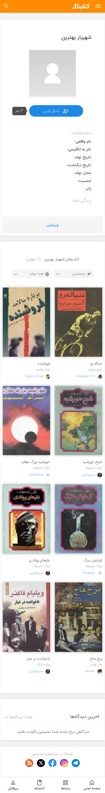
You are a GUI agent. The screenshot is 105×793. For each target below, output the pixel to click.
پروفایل (13, 785)
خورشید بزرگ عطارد (35, 462)
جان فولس (95, 664)
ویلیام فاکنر (43, 664)
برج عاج (96, 659)
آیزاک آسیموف (93, 468)
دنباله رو (96, 364)
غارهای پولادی (39, 560)
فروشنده (44, 364)
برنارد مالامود (43, 369)
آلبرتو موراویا (95, 369)
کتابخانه (39, 785)
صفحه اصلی (91, 785)
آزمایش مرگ (93, 560)
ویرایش (52, 225)
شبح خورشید (92, 462)
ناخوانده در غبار (38, 659)
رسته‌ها (65, 785)
